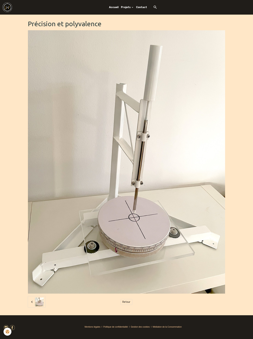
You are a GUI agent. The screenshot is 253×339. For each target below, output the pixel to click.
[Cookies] (7, 332)
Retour (126, 301)
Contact (141, 7)
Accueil (114, 7)
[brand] (7, 7)
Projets (126, 7)
